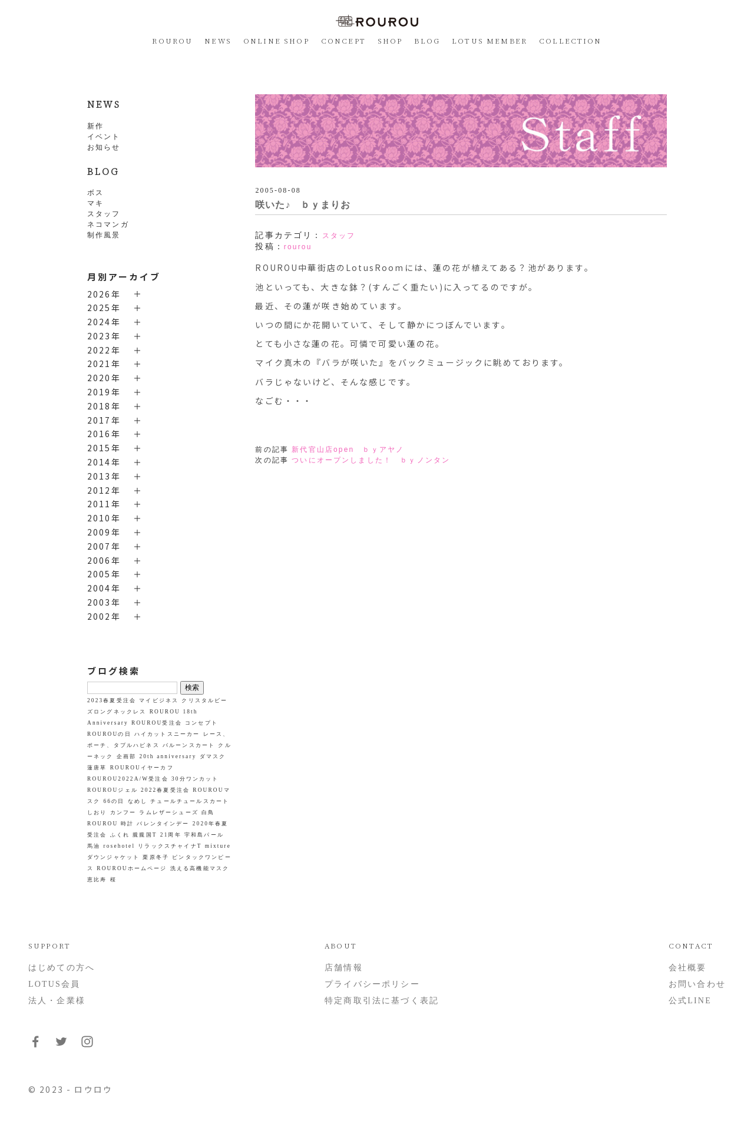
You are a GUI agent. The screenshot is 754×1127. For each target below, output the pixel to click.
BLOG (427, 40)
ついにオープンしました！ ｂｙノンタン (371, 460)
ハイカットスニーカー (167, 734)
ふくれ (120, 835)
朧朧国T (145, 835)
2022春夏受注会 (165, 790)
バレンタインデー (163, 824)
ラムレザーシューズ (168, 812)
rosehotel (119, 846)
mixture (218, 846)
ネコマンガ (108, 224)
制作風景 (104, 235)
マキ (95, 203)
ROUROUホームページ (132, 868)
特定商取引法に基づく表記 (382, 1000)
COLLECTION (570, 40)
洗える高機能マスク (199, 868)
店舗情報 (344, 967)
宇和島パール (204, 835)
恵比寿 (97, 880)
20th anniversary (167, 756)
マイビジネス (158, 700)
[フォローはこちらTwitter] (61, 1046)
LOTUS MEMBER (489, 40)
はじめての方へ (61, 967)
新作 (95, 126)
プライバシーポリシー (372, 984)
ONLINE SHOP (276, 40)
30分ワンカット (195, 779)
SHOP (390, 40)
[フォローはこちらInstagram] (87, 1046)
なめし (137, 801)
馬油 (93, 846)
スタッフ (104, 214)
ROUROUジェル (112, 790)
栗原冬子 (156, 857)
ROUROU (172, 40)
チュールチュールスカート (189, 801)
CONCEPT (343, 40)
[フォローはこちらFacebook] (35, 1046)
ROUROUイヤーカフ (142, 768)
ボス (95, 193)
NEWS (218, 40)
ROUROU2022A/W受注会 (127, 779)
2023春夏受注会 (111, 700)
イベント (104, 137)
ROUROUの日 (109, 734)
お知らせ (104, 147)
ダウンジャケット (113, 857)
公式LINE (690, 1000)
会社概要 (688, 967)
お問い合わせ (697, 984)
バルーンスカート (189, 745)
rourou (298, 247)
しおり (97, 812)
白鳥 (207, 812)
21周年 (170, 835)
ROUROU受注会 (156, 723)
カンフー (123, 812)
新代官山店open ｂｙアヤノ (348, 449)
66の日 (114, 801)
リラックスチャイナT (169, 846)
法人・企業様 (56, 1000)
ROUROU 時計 (110, 824)
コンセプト (201, 723)
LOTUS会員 (54, 984)
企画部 (126, 756)
